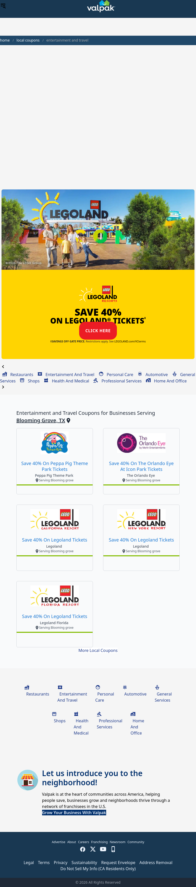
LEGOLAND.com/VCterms (130, 341)
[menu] (3, 6)
